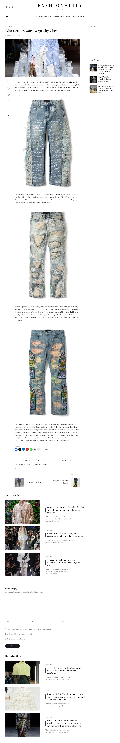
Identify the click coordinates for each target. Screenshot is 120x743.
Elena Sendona (10, 35)
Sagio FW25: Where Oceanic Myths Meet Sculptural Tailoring (104, 79)
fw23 (39, 461)
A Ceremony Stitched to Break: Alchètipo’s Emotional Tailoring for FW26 (63, 563)
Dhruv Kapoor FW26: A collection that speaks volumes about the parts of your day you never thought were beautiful (65, 723)
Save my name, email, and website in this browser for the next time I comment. (30, 629)
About (74, 16)
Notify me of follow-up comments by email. (19, 634)
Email (34, 621)
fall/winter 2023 (29, 461)
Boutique (81, 16)
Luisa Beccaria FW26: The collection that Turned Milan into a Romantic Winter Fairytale (65, 510)
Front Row (47, 16)
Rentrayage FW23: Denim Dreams (59, 482)
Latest (68, 16)
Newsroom (39, 16)
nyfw (46, 461)
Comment (8, 596)
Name (7, 621)
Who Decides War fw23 (41, 464)
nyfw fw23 (55, 461)
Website (61, 621)
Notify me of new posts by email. (16, 639)
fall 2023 (18, 461)
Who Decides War (67, 461)
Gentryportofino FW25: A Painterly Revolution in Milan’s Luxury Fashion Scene (106, 89)
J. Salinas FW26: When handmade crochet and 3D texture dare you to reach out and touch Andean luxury (66, 697)
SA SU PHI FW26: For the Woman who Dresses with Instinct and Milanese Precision (64, 671)
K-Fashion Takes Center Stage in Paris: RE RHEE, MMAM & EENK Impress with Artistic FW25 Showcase (106, 69)
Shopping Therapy (58, 16)
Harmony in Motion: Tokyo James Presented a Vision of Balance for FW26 (65, 535)
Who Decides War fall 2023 (23, 464)
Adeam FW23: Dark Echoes (35, 482)
